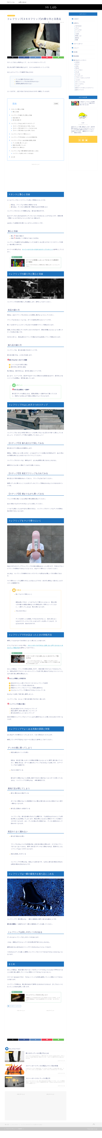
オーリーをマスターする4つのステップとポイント (37, 253)
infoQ (76, 66)
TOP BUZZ (78, 26)
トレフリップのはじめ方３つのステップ (26, 124)
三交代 (77, 34)
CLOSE (56, 103)
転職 (76, 39)
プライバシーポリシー (11, 1136)
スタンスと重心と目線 (21, 109)
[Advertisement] (35, 180)
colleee (77, 62)
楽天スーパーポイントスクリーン (84, 87)
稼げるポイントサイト (80, 60)
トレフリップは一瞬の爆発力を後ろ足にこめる (28, 153)
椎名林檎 (76, 56)
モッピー (77, 85)
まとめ (17, 160)
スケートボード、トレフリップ (14, 1013)
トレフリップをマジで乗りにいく (25, 135)
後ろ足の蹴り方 (21, 120)
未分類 (75, 52)
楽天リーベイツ (79, 89)
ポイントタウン (79, 84)
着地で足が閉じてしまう (23, 147)
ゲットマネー (79, 70)
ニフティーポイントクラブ (82, 78)
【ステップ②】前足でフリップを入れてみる (29, 129)
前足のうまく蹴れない (23, 149)
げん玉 (77, 72)
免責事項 (20, 1136)
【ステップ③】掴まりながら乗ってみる (27, 131)
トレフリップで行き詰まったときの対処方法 (28, 139)
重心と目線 (20, 111)
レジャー (77, 31)
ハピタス (77, 80)
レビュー (76, 48)
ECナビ (77, 64)
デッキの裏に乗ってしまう (24, 144)
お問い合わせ (22, 2)
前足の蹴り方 (20, 118)
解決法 (77, 37)
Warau (77, 68)
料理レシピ (78, 35)
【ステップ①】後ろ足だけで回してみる (27, 127)
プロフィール (11, 2)
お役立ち (76, 23)
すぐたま (77, 74)
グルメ (77, 28)
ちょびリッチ (79, 76)
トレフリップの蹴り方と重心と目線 (25, 116)
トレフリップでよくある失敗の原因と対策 (27, 142)
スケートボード (11, 15)
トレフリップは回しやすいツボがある (27, 155)
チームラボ (78, 30)
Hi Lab (51, 7)
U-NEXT (76, 19)
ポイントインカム (80, 81)
